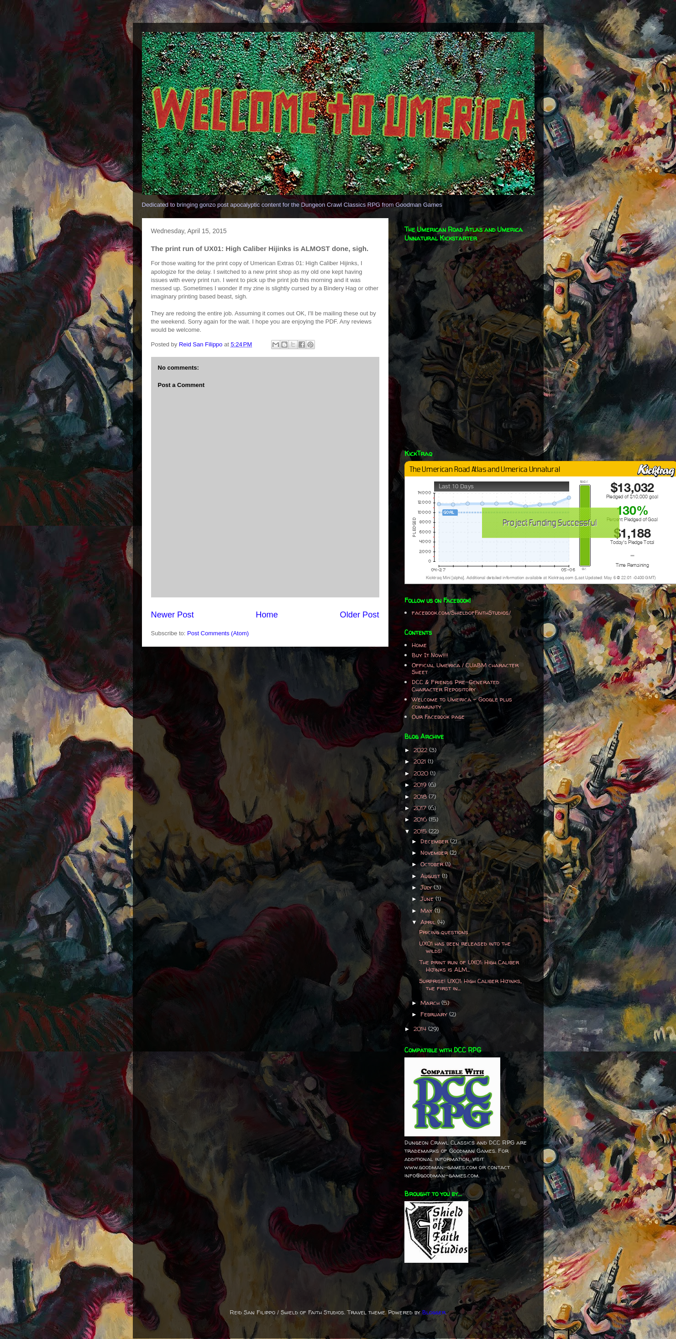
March (430, 1003)
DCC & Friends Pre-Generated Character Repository (455, 685)
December (435, 841)
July (427, 887)
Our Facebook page (438, 716)
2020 (422, 773)
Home (267, 614)
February (434, 1014)
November (435, 852)
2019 (421, 784)
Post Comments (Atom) (218, 633)
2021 (421, 761)
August (431, 876)
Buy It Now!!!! (430, 655)
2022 (421, 750)
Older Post (359, 614)
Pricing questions (443, 932)
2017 (421, 808)
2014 (421, 1029)
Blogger (433, 1312)
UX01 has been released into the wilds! (465, 947)
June (427, 898)
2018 (421, 796)
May (427, 910)
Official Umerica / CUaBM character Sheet (465, 668)
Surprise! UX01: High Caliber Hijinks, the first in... (470, 984)
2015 (421, 831)
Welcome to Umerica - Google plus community (462, 703)
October (432, 864)
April (428, 922)
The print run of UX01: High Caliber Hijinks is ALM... (469, 965)
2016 (421, 819)
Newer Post (172, 614)
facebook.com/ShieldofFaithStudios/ (461, 612)
